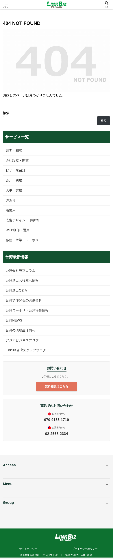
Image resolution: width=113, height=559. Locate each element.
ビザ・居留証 (15, 170)
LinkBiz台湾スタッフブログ (26, 350)
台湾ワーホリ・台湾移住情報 (27, 310)
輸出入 (11, 210)
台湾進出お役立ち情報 (22, 280)
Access (9, 465)
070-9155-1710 (56, 420)
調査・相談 (14, 150)
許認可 (11, 200)
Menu (7, 484)
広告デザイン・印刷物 (22, 220)
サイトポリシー (28, 548)
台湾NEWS (14, 320)
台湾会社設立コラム (20, 270)
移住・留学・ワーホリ (22, 240)
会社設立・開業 (17, 160)
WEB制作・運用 (18, 230)
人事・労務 (14, 190)
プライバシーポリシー (85, 548)
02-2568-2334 (56, 434)
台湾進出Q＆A (16, 290)
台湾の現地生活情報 (20, 330)
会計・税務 (14, 180)
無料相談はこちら (56, 386)
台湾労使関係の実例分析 (24, 300)
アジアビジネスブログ (22, 340)
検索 (6, 113)
